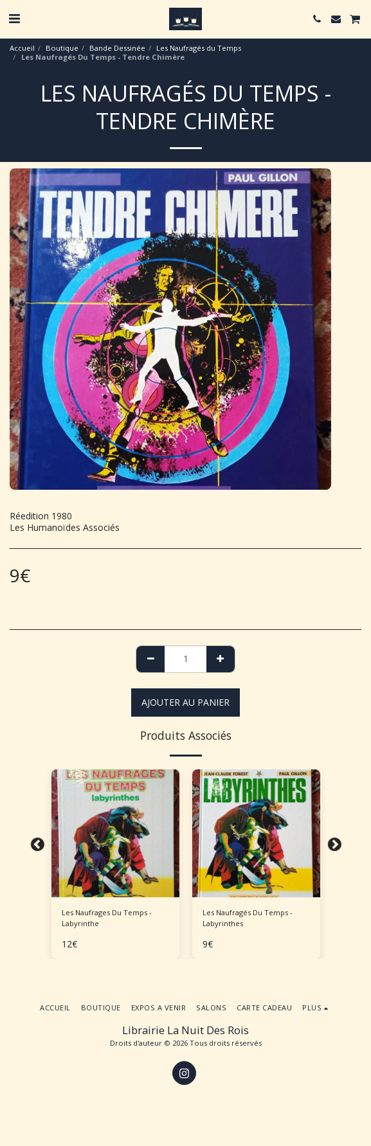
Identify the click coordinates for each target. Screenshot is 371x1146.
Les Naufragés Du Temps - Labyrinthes (248, 918)
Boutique (62, 48)
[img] (115, 833)
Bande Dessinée (117, 48)
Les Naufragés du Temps (198, 48)
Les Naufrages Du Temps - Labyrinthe (107, 918)
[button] (14, 18)
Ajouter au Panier (185, 702)
